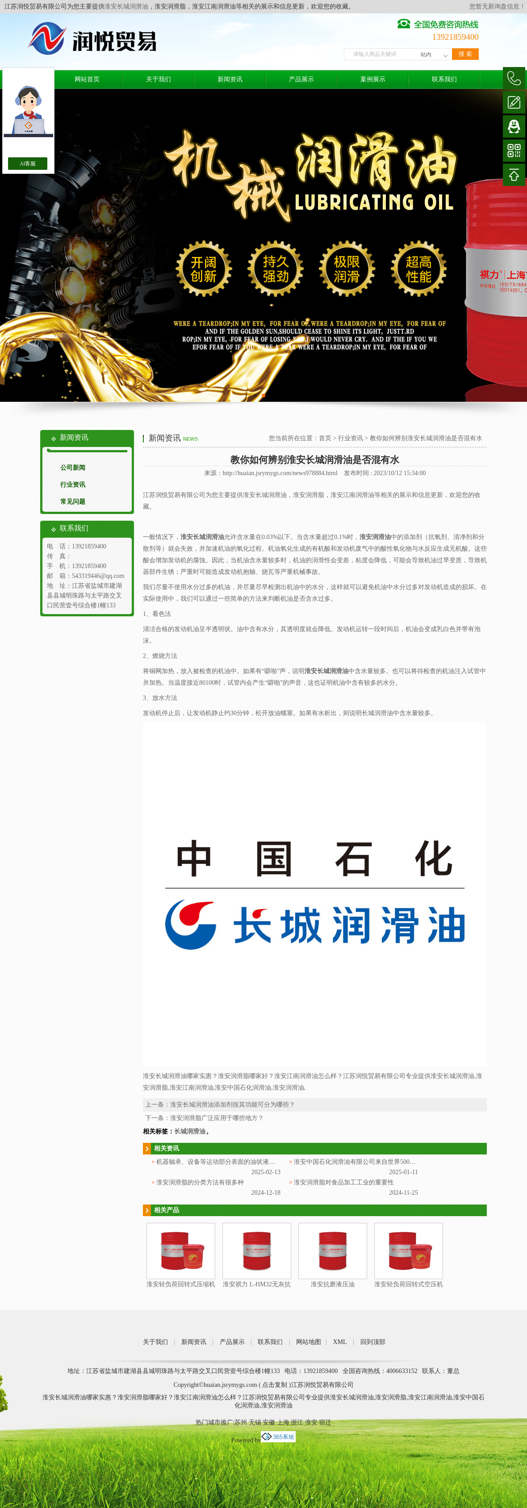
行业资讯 (72, 484)
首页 (325, 438)
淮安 (311, 1422)
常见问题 (72, 501)
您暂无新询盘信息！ (497, 6)
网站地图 (308, 1342)
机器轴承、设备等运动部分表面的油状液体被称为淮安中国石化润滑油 (253, 1161)
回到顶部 (372, 1342)
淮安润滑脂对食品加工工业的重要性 (344, 1182)
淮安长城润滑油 (126, 6)
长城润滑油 (189, 1131)
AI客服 (28, 163)
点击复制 (274, 1385)
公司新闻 (72, 467)
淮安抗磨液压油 (333, 1284)
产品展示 (301, 79)
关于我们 (158, 79)
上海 (283, 1422)
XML (340, 1342)
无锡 (255, 1422)
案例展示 (372, 79)
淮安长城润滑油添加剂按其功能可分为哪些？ (232, 1104)
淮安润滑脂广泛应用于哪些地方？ (217, 1118)
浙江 (297, 1422)
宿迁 (325, 1422)
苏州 (240, 1422)
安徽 (269, 1422)
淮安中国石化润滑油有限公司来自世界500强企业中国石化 (373, 1161)
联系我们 (444, 79)
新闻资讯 (230, 79)
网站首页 (87, 79)
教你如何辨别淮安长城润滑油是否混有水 (426, 438)
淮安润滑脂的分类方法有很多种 (200, 1182)
